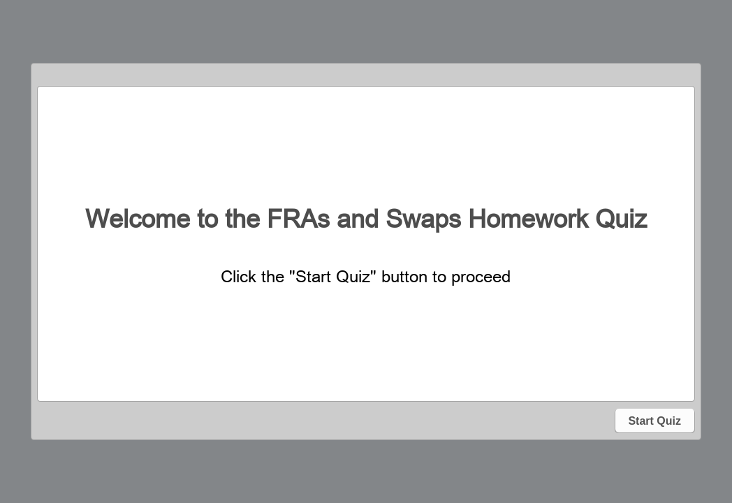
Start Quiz (654, 421)
